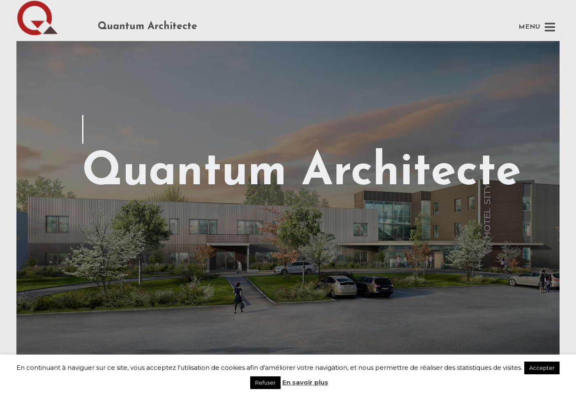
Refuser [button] (265, 382)
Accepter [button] (542, 367)
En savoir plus (305, 382)
